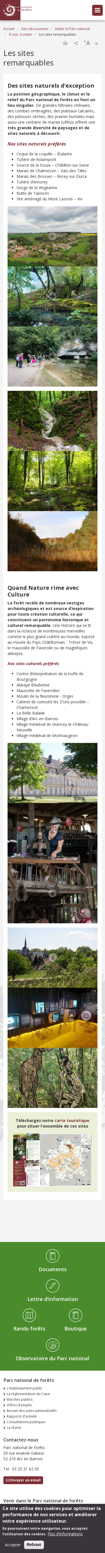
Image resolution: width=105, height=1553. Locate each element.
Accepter (13, 1547)
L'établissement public (24, 1388)
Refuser (34, 1547)
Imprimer (65, 43)
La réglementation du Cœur (28, 1393)
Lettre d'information (52, 1299)
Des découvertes (34, 28)
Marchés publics (19, 1399)
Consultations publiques (26, 1422)
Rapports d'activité (22, 1416)
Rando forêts (29, 1328)
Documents (53, 1269)
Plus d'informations (65, 1536)
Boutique (75, 1328)
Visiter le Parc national (72, 28)
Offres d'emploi (19, 1405)
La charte (14, 1427)
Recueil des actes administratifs (32, 1410)
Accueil (9, 28)
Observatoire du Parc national (52, 1358)
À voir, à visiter (20, 34)
